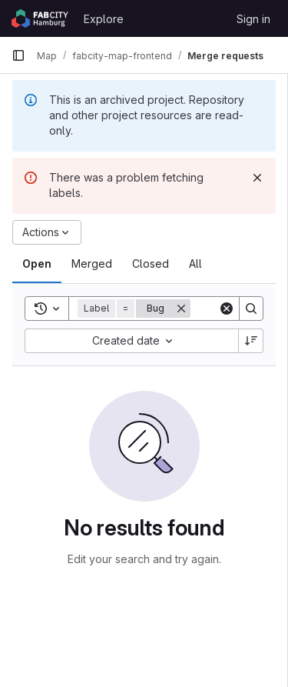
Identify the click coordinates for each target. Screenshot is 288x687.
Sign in (253, 18)
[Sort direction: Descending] (251, 340)
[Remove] (181, 308)
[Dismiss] (257, 177)
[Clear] (226, 308)
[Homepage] (39, 18)
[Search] (251, 308)
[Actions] (46, 232)
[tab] (36, 264)
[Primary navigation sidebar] (18, 55)
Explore (104, 18)
